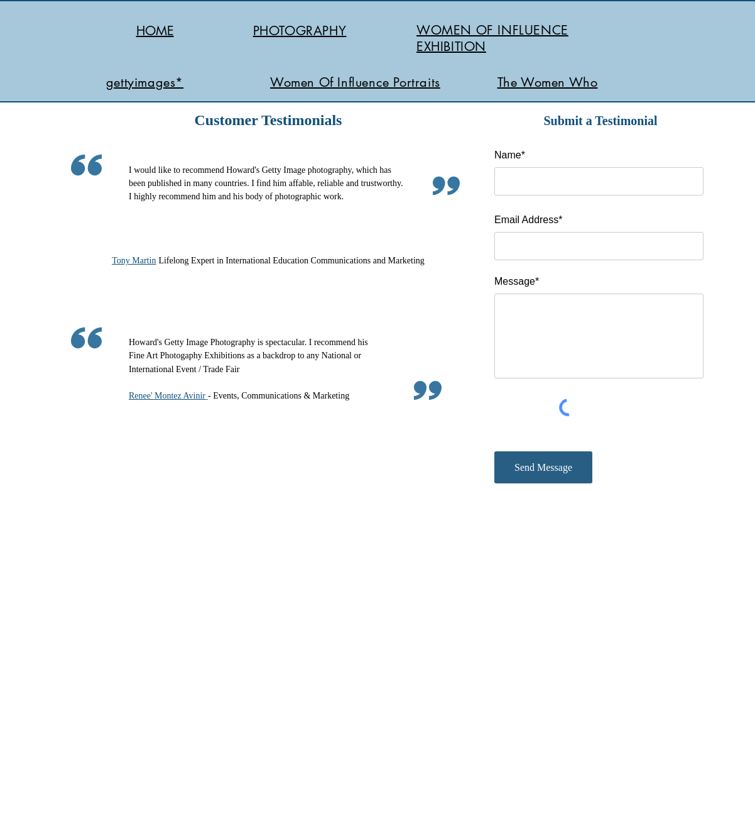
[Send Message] (543, 467)
